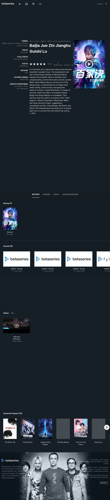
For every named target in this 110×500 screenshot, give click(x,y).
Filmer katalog (104, 459)
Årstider (35, 194)
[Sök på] (106, 3)
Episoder (46, 194)
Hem (31, 41)
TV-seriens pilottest (87, 471)
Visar (37, 41)
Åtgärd (43, 41)
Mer (12, 313)
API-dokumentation (83, 461)
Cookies (89, 467)
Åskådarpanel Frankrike (101, 471)
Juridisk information (79, 467)
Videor (56, 194)
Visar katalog (94, 459)
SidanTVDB (24, 79)
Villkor (95, 467)
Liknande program (70, 194)
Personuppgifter (103, 467)
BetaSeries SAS (83, 469)
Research (105, 469)
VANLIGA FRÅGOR (96, 461)
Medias (91, 469)
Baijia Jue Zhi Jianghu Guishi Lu (59, 41)
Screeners (98, 469)
